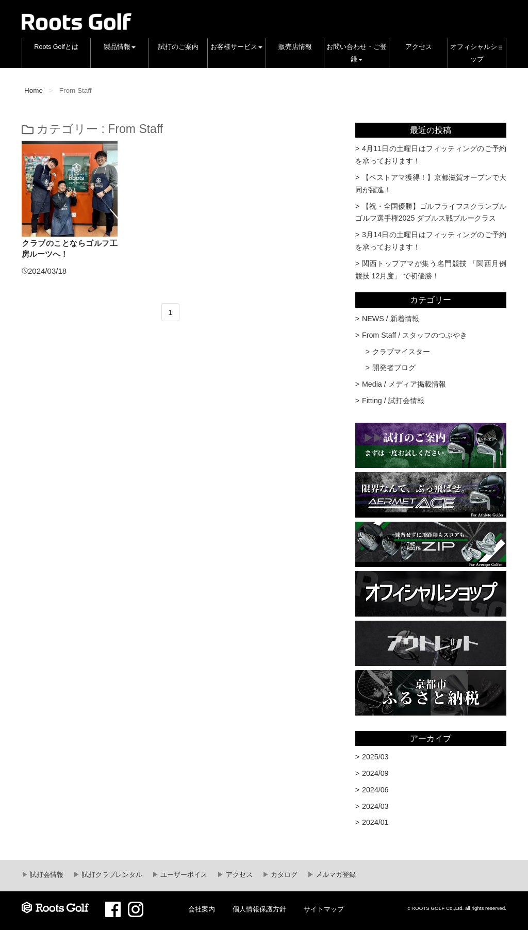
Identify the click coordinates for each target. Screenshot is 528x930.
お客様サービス (236, 47)
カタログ (283, 874)
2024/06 (375, 790)
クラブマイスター (401, 351)
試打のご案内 (178, 47)
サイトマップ (324, 909)
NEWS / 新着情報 (390, 318)
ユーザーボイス (183, 874)
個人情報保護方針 (259, 909)
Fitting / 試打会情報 (393, 400)
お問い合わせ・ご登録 (356, 53)
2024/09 (375, 773)
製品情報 (120, 47)
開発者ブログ (394, 367)
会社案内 (201, 909)
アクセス (418, 47)
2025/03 (375, 757)
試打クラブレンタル (111, 874)
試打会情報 (46, 874)
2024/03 (375, 806)
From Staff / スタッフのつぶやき (414, 335)
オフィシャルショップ (477, 53)
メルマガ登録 (335, 874)
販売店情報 (295, 47)
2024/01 (375, 822)
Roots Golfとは (56, 47)
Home (33, 90)
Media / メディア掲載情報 (404, 384)
